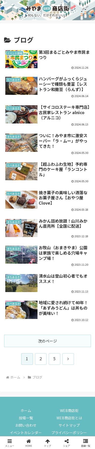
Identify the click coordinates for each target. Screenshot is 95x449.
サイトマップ (69, 425)
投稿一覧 (26, 417)
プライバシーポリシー (69, 432)
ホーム (26, 410)
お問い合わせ (25, 425)
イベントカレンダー (26, 432)
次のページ (47, 341)
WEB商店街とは (69, 417)
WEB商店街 (69, 410)
